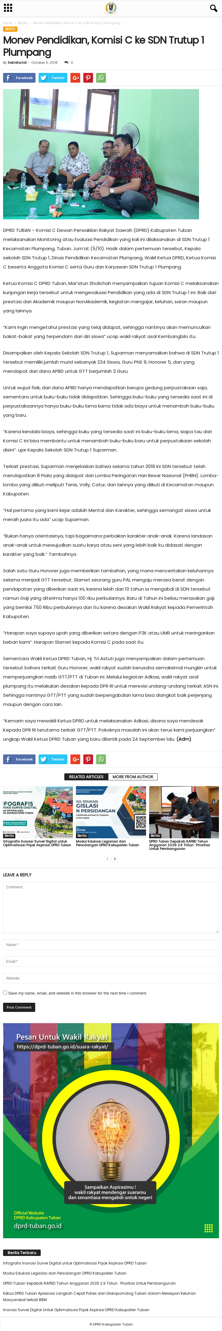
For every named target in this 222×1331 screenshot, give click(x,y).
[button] (212, 8)
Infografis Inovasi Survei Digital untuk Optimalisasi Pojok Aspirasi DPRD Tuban (37, 843)
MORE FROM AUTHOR (133, 777)
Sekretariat (17, 62)
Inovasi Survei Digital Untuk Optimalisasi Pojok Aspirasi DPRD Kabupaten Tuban (76, 1309)
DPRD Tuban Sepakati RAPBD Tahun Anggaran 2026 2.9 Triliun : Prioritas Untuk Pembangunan (179, 845)
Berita (22, 23)
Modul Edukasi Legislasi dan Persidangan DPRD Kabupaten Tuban (107, 843)
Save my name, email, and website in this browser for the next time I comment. (77, 993)
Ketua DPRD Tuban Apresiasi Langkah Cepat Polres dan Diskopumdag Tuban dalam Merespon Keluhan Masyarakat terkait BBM (99, 1296)
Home (7, 23)
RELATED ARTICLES (86, 777)
